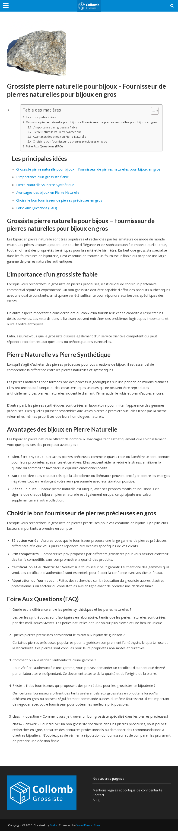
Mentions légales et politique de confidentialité (127, 790)
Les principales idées (41, 117)
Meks (53, 825)
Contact (98, 795)
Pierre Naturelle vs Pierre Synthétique (57, 132)
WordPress (84, 825)
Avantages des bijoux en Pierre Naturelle (59, 137)
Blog (95, 799)
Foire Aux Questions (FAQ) (44, 146)
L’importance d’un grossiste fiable (55, 127)
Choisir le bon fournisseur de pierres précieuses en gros (70, 141)
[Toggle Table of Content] (152, 111)
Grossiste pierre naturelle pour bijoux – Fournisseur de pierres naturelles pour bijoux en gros (92, 122)
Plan (97, 825)
